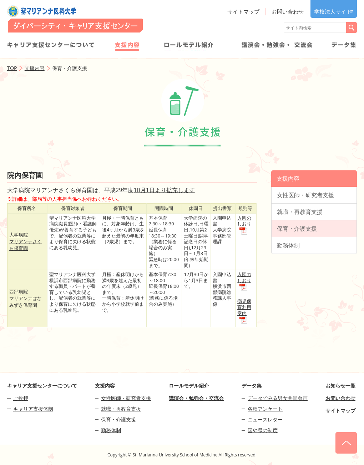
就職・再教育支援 (300, 212)
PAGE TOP (346, 443)
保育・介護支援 (297, 228)
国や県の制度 (263, 430)
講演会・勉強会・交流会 (277, 46)
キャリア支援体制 (33, 408)
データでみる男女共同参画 (278, 398)
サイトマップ (243, 11)
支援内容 (127, 46)
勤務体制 (288, 245)
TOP (12, 68)
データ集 (344, 46)
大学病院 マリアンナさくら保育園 (25, 241)
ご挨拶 (20, 398)
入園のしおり (244, 221)
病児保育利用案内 (244, 307)
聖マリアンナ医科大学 (75, 18)
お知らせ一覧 (340, 385)
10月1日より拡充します (163, 190)
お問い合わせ (288, 11)
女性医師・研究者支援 (305, 195)
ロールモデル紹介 (188, 46)
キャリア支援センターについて (50, 46)
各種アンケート (265, 408)
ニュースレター (265, 419)
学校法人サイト (333, 11)
